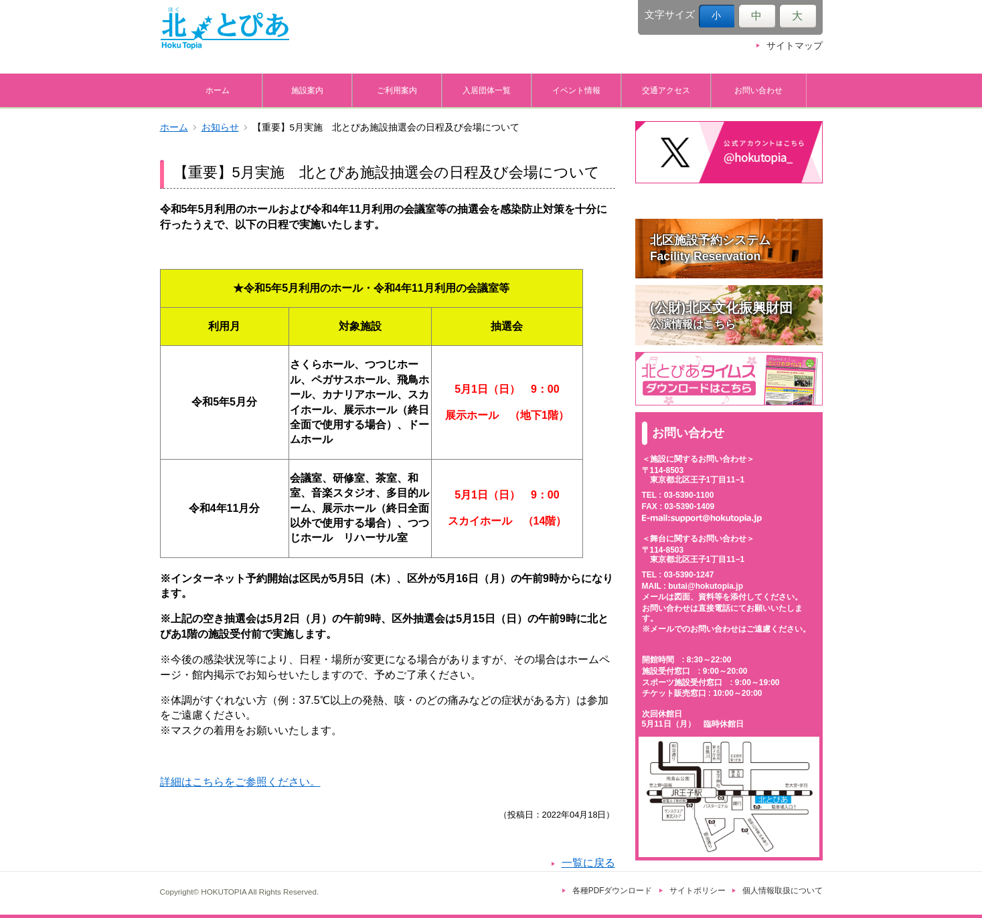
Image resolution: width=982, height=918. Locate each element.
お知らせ (220, 127)
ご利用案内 (397, 90)
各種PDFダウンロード (612, 890)
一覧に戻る (588, 862)
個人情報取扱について (782, 890)
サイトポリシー (697, 890)
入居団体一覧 (487, 90)
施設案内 (307, 90)
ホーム (218, 90)
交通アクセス (666, 90)
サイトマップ (794, 46)
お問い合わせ (758, 90)
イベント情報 (576, 90)
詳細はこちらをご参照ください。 (240, 782)
